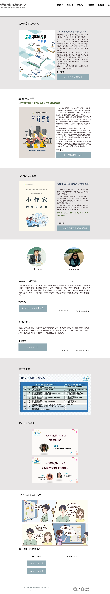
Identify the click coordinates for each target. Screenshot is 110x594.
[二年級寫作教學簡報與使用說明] (73, 228)
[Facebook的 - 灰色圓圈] (82, 589)
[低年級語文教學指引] (73, 155)
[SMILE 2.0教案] (36, 571)
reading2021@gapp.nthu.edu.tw (37, 590)
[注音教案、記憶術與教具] (33, 308)
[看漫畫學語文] (32, 347)
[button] (55, 523)
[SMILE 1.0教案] (36, 563)
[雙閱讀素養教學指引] (73, 77)
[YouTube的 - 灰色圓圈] (75, 589)
